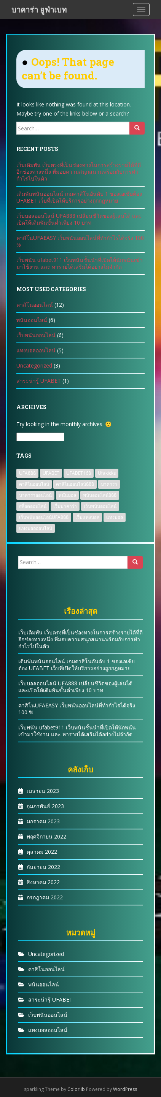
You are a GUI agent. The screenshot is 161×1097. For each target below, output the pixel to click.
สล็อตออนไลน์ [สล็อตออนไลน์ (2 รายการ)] (32, 506)
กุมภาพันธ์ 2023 (45, 806)
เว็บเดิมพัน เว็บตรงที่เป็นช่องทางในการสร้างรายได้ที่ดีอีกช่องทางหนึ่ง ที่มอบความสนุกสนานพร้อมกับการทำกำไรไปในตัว (78, 171)
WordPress (125, 1089)
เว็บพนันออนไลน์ (36, 335)
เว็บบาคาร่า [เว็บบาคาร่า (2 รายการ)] (65, 506)
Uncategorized (34, 365)
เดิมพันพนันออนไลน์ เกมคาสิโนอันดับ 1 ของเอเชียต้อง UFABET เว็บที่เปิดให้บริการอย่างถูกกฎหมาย (79, 197)
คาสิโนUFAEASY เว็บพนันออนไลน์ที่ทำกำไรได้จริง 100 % (80, 241)
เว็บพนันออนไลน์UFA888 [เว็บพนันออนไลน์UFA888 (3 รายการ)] (44, 517)
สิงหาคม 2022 (43, 882)
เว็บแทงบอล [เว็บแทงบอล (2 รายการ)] (87, 517)
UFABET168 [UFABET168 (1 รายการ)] (78, 473)
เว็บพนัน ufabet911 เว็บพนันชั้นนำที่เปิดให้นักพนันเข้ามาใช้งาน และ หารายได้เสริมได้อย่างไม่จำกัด (79, 263)
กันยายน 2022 (43, 866)
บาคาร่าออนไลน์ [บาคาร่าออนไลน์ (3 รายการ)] (35, 495)
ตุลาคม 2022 (42, 851)
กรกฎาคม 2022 (45, 897)
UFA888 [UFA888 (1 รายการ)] (27, 473)
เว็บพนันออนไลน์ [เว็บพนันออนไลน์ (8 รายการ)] (100, 506)
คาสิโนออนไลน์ (34, 304)
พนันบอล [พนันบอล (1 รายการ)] (67, 495)
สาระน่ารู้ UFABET (38, 380)
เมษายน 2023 (43, 790)
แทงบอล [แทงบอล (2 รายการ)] (114, 517)
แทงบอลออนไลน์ (36, 350)
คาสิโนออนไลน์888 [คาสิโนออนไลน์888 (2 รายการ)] (75, 484)
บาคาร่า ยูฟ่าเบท (39, 9)
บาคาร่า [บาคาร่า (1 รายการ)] (109, 484)
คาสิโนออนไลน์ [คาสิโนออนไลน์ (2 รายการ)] (34, 484)
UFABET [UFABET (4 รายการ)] (51, 473)
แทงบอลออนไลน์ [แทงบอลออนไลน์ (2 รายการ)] (35, 528)
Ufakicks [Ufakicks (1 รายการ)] (107, 473)
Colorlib (76, 1089)
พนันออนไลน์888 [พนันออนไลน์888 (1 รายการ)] (99, 495)
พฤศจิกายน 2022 (46, 836)
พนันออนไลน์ (31, 319)
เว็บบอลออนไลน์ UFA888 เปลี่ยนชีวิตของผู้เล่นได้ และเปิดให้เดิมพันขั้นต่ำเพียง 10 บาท (79, 219)
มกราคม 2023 (43, 821)
